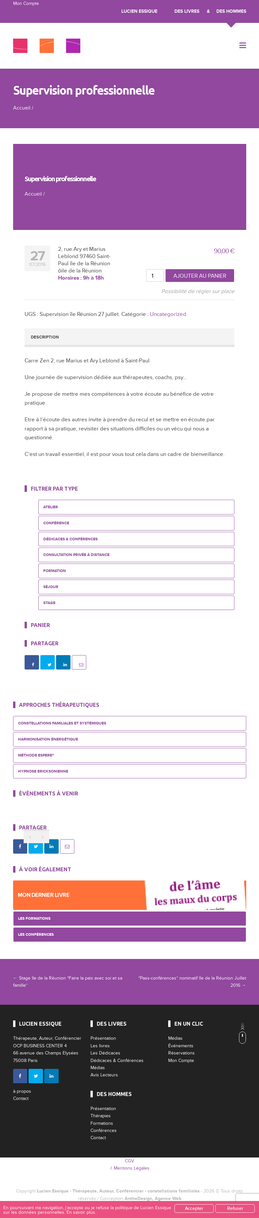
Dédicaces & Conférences (70, 539)
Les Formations (34, 918)
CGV (129, 1161)
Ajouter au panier (199, 275)
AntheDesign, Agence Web (153, 1198)
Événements (180, 1046)
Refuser (235, 1208)
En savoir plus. (81, 1212)
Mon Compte (26, 3)
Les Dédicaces (105, 1053)
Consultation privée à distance (76, 554)
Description (45, 337)
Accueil (21, 108)
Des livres (186, 11)
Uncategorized (168, 314)
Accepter (194, 1208)
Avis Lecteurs (104, 1075)
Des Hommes (231, 11)
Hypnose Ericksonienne (43, 771)
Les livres (100, 1046)
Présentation (103, 1038)
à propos (22, 1091)
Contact (21, 1098)
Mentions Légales (131, 1168)
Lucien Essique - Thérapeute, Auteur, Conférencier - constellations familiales (118, 1191)
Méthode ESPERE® (36, 755)
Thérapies (100, 1116)
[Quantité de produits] (155, 275)
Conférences (103, 1130)
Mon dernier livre (44, 895)
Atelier (50, 507)
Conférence (56, 523)
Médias (97, 1067)
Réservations (181, 1053)
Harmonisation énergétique (48, 739)
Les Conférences (36, 934)
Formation (54, 570)
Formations (101, 1123)
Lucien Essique (139, 11)
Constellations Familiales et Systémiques (62, 723)
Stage (49, 602)
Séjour (50, 586)
